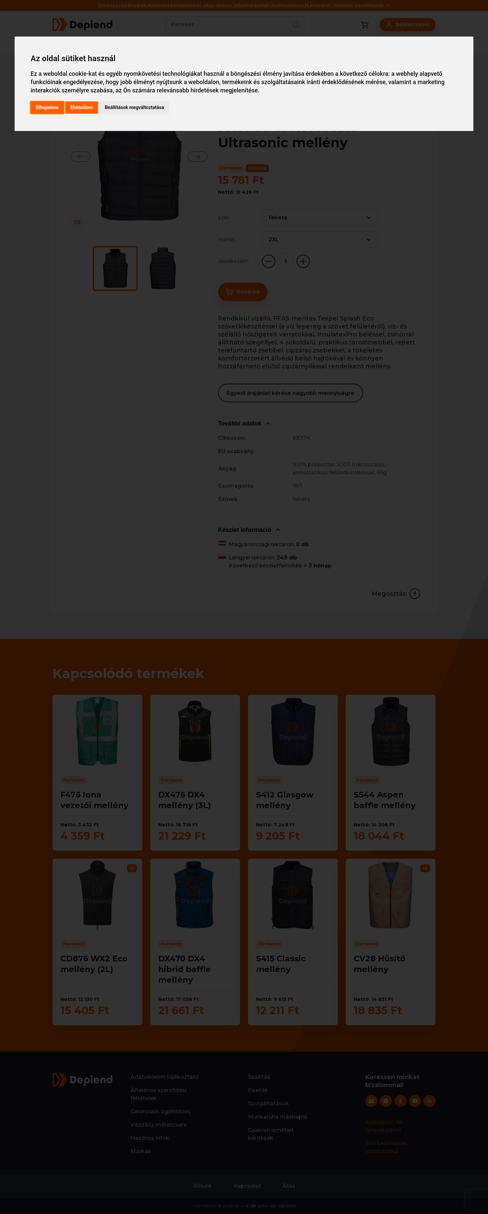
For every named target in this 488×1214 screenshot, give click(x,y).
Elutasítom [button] (81, 107)
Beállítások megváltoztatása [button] (134, 107)
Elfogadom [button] (47, 107)
